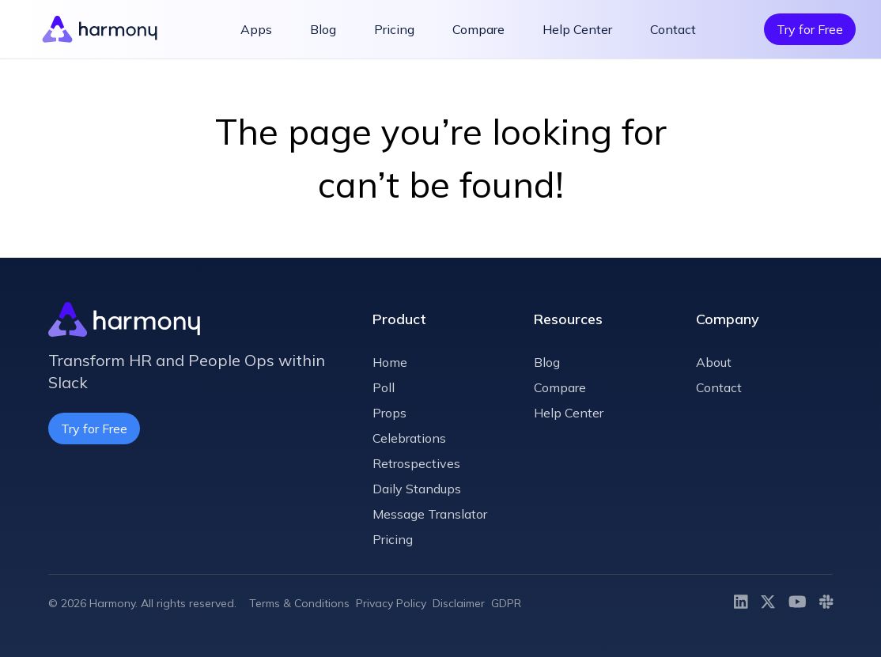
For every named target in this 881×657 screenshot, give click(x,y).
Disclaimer (459, 603)
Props (389, 413)
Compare (478, 29)
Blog (323, 29)
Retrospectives (416, 463)
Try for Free (810, 29)
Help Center (577, 29)
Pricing (394, 29)
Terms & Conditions (299, 603)
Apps (256, 29)
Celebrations (409, 438)
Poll (383, 387)
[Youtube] (797, 603)
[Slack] (826, 603)
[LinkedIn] (741, 603)
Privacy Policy (391, 603)
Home (389, 362)
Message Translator (429, 514)
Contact (673, 29)
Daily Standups (416, 489)
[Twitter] (768, 603)
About (714, 362)
